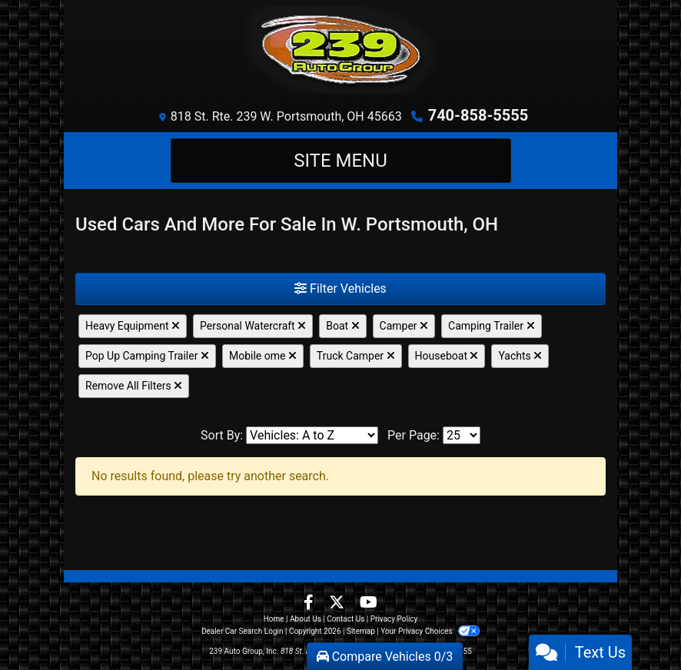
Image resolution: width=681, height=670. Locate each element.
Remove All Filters (133, 386)
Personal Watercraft (253, 326)
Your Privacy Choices (430, 631)
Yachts (520, 356)
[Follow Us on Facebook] (310, 603)
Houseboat (447, 356)
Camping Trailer (491, 326)
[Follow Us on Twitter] (338, 603)
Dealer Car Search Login (242, 631)
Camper (404, 326)
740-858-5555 (478, 115)
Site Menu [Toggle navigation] (340, 160)
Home (274, 619)
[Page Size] (461, 435)
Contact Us (345, 619)
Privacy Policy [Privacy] (394, 619)
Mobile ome (263, 356)
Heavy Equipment (132, 326)
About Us (305, 619)
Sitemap (361, 631)
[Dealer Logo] (340, 50)
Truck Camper (356, 356)
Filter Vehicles (340, 288)
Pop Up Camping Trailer (147, 356)
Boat (342, 326)
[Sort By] (312, 435)
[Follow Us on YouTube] (369, 603)
